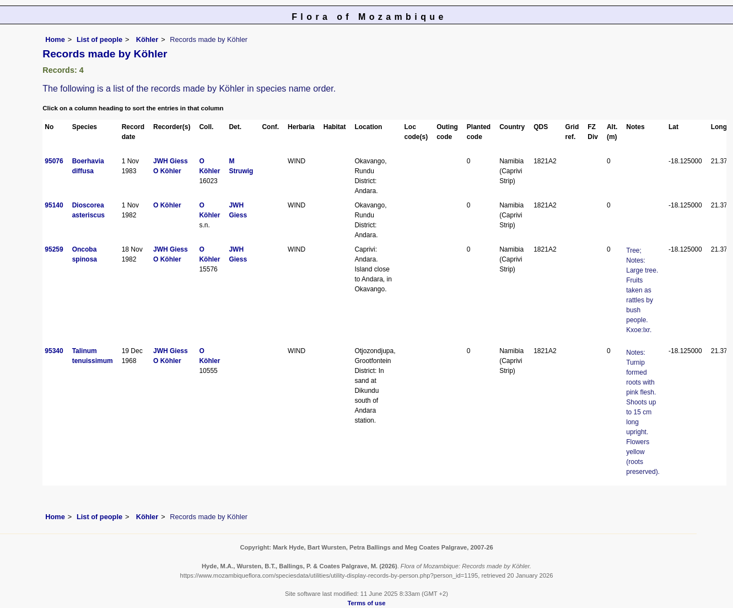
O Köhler (167, 171)
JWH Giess (170, 161)
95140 (54, 205)
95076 (54, 161)
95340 (54, 351)
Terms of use (367, 603)
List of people (99, 39)
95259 (54, 249)
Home (55, 39)
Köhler (146, 39)
